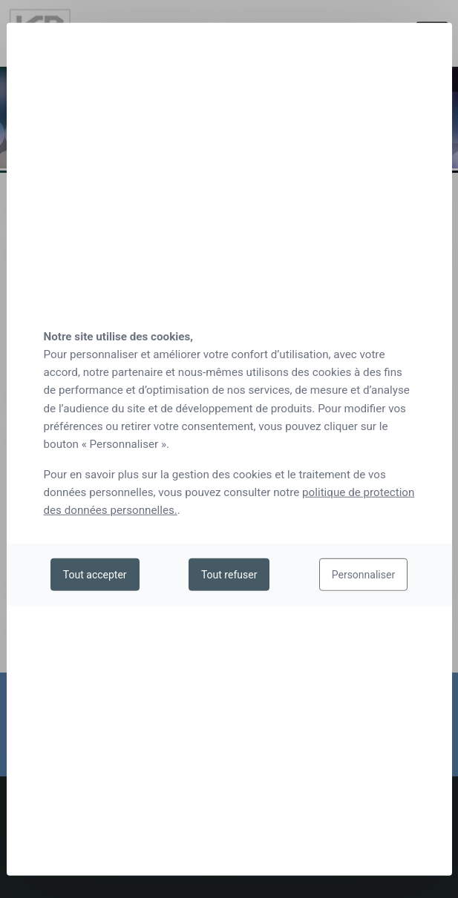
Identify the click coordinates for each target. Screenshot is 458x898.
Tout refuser (229, 575)
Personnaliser (363, 575)
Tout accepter (95, 575)
